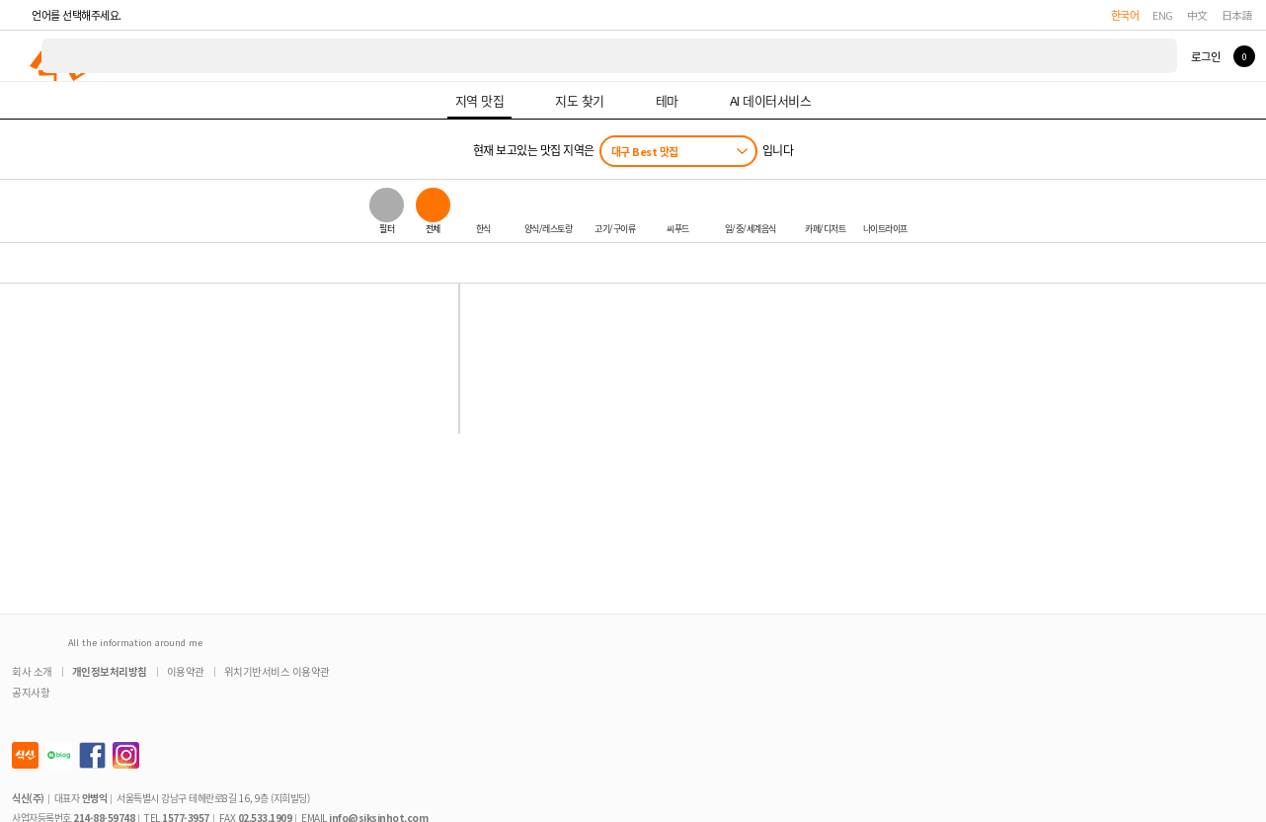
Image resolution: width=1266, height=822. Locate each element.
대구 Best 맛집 (644, 151)
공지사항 (30, 692)
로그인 (1205, 56)
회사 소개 (32, 671)
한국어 (1125, 15)
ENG (1162, 15)
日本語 (1237, 15)
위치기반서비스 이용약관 (277, 671)
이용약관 (185, 671)
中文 (1197, 15)
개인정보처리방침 (109, 671)
